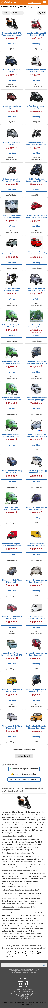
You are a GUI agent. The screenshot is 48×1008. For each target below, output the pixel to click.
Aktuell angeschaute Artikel (24, 993)
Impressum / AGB (24, 989)
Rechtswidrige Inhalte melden (24, 750)
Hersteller (17, 13)
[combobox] (21, 965)
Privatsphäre (24, 999)
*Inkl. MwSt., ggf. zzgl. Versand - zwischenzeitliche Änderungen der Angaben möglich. (24, 1003)
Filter (42, 13)
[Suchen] (44, 965)
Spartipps (24, 997)
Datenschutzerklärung (24, 991)
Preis (6, 13)
